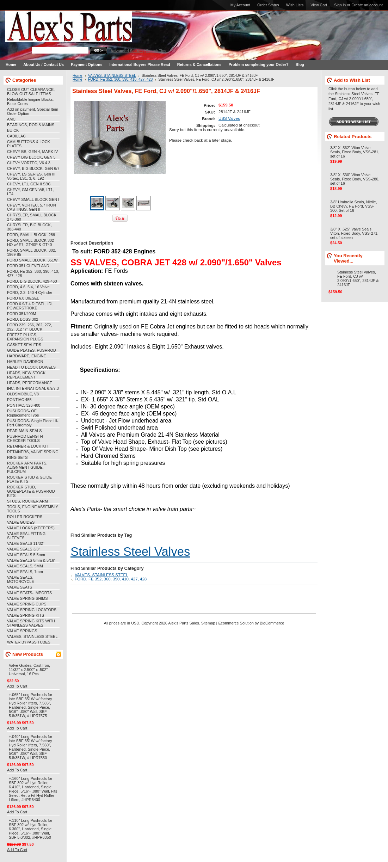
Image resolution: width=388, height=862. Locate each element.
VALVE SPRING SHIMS (27, 598)
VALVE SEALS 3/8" (23, 549)
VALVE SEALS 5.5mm (26, 555)
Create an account (367, 5)
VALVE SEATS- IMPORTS (29, 593)
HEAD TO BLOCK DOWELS (31, 367)
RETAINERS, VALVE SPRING (32, 452)
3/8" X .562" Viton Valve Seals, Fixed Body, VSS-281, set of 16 (354, 152)
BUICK (13, 130)
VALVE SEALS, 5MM (25, 566)
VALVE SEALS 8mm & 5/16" (31, 560)
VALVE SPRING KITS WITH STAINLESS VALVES (31, 623)
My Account (240, 5)
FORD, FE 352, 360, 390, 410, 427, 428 (120, 79)
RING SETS (17, 457)
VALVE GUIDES (21, 522)
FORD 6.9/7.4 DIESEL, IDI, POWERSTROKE (30, 306)
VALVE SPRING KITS (25, 615)
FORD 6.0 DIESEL (23, 298)
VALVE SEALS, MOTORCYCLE (20, 579)
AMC (11, 119)
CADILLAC (16, 136)
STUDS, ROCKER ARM (27, 501)
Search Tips (156, 51)
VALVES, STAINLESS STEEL (32, 636)
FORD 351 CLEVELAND (28, 266)
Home (77, 76)
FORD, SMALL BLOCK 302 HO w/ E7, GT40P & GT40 (30, 242)
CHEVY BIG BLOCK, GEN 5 (31, 157)
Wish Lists (295, 5)
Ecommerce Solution (235, 623)
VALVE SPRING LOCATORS (31, 610)
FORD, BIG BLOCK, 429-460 (32, 281)
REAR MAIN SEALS (24, 431)
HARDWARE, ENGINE (26, 356)
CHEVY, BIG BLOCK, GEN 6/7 (33, 168)
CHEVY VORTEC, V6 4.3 (28, 163)
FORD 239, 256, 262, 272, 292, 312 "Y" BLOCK (29, 327)
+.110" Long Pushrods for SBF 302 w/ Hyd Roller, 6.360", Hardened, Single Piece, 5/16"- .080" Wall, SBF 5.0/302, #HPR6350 (30, 828)
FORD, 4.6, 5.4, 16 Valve (28, 287)
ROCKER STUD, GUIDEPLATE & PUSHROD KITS (31, 491)
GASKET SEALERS (24, 345)
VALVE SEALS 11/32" (25, 543)
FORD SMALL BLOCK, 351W (32, 260)
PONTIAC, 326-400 (23, 405)
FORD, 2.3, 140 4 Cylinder (29, 292)
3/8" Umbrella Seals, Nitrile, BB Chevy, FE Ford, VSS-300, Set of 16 (353, 206)
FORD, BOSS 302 (22, 319)
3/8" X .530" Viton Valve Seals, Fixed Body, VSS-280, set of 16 (354, 179)
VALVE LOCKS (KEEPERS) (31, 528)
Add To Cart (17, 686)
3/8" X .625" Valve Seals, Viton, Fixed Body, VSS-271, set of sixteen (354, 233)
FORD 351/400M (21, 314)
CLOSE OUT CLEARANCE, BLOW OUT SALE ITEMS (31, 91)
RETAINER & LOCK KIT (27, 446)
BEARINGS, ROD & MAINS (30, 125)
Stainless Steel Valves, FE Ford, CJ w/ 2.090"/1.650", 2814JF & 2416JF (358, 278)
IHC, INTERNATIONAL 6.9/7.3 (33, 388)
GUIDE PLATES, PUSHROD (31, 350)
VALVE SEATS (19, 587)
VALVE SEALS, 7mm (25, 571)
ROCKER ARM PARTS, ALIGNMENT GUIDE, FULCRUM (27, 467)
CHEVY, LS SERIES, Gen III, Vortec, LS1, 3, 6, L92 (31, 176)
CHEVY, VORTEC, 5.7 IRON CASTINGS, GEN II (31, 207)
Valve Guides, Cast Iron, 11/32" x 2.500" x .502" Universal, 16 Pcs (29, 669)
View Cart (318, 5)
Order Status (268, 5)
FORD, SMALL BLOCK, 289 (31, 235)
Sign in (340, 5)
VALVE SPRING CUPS (26, 604)
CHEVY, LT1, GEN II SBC (29, 184)
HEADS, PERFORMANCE (29, 383)
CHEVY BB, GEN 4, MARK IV (32, 151)
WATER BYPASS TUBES (28, 642)
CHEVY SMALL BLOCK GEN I (33, 199)
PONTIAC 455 (19, 400)
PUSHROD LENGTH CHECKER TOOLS (25, 438)
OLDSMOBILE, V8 (23, 394)
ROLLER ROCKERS (24, 517)
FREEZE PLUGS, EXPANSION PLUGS (25, 337)
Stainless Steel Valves (130, 551)
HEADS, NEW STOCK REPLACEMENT (26, 375)
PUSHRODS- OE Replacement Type (23, 413)
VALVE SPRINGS (22, 631)
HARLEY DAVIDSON (25, 361)
